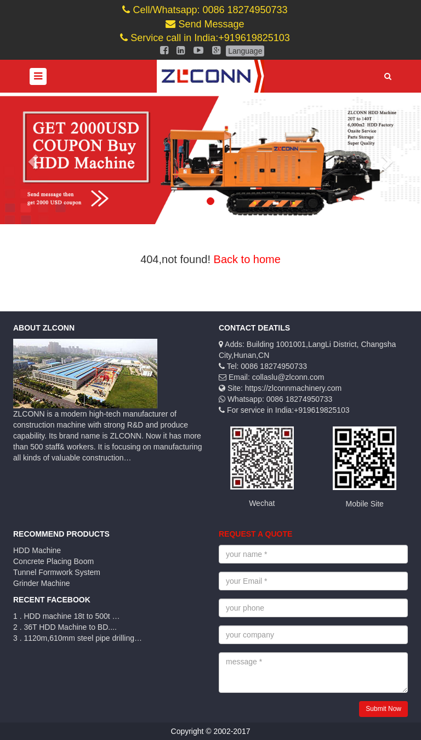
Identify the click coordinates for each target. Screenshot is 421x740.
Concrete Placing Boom (53, 561)
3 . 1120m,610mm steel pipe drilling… (77, 638)
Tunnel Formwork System (56, 572)
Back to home (247, 259)
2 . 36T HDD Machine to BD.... (65, 627)
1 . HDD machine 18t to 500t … (66, 616)
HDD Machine (37, 550)
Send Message (205, 24)
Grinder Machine (41, 583)
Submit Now (383, 709)
